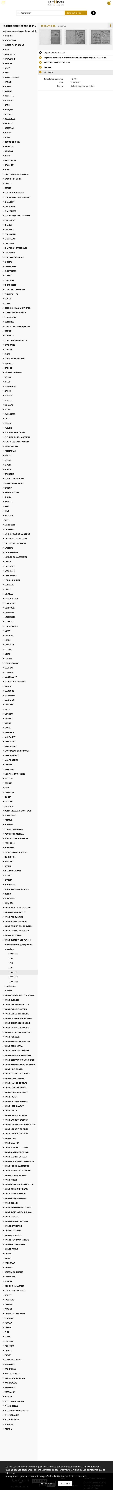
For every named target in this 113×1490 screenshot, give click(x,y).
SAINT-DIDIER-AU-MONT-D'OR (18, 1018)
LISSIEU (8, 649)
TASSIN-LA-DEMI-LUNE (15, 1313)
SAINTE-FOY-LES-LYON (15, 1244)
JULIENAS (9, 515)
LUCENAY (9, 672)
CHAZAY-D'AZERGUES (14, 257)
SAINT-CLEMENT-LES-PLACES (18, 940)
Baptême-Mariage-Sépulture (19, 944)
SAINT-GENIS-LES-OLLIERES (17, 1050)
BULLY (8, 169)
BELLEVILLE (10, 119)
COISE (7, 303)
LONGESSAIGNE (12, 663)
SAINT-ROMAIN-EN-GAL (15, 1193)
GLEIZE (8, 469)
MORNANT (9, 769)
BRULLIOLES (10, 160)
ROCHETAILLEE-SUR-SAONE (17, 889)
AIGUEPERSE (10, 40)
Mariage (10, 949)
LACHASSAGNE (11, 552)
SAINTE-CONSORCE (13, 1235)
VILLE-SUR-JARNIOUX (14, 1401)
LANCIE (8, 561)
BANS (7, 105)
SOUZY (8, 1295)
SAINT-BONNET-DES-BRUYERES (18, 926)
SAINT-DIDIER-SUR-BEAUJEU (17, 1027)
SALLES (8, 1253)
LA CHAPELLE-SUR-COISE (16, 538)
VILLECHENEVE (11, 1406)
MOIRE (8, 727)
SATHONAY (10, 1263)
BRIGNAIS (9, 146)
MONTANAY (10, 741)
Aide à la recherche (26, 17)
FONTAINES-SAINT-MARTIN (17, 441)
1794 (11, 958)
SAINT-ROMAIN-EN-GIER (16, 1198)
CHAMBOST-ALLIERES (14, 192)
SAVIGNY (9, 1267)
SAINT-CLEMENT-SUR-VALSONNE (19, 995)
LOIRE (7, 654)
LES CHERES (10, 603)
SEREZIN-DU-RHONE (14, 1272)
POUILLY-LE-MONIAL (14, 834)
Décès (9, 990)
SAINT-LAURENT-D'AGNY (16, 1115)
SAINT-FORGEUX (12, 1037)
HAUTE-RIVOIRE (12, 492)
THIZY (7, 1336)
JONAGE (8, 501)
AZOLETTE (9, 96)
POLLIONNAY (11, 815)
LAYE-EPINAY (11, 575)
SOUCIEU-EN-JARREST (14, 1286)
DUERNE (8, 395)
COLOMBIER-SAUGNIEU (15, 312)
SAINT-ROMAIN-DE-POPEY (16, 1189)
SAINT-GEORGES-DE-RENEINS (18, 1055)
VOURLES (9, 1424)
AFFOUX (8, 36)
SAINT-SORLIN (11, 1203)
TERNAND (9, 1318)
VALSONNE (10, 1364)
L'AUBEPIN (9, 529)
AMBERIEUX (10, 54)
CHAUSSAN (10, 252)
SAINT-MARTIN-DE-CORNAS (17, 1152)
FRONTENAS (10, 451)
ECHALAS (9, 405)
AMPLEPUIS (10, 59)
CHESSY (8, 275)
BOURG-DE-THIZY (12, 142)
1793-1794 (13, 954)
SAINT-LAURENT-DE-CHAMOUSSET (20, 1124)
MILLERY (8, 718)
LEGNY (8, 589)
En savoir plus (47, 1483)
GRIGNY (8, 488)
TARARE (8, 1309)
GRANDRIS (9, 474)
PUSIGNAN (9, 847)
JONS (7, 506)
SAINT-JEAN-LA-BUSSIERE (16, 1092)
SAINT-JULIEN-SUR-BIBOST (17, 1101)
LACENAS (9, 548)
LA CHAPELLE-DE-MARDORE (17, 534)
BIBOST (8, 132)
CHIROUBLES (10, 285)
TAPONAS (9, 1304)
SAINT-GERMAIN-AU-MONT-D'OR (19, 1060)
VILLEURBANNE (12, 1415)
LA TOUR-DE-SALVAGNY (15, 543)
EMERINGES (10, 414)
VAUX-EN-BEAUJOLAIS (15, 1378)
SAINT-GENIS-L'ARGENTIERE (17, 1041)
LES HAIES (9, 612)
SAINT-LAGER (11, 1110)
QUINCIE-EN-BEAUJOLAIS (16, 852)
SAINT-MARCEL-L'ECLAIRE (16, 1147)
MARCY (8, 686)
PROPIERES (10, 843)
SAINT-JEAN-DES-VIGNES (16, 1087)
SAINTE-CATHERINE (13, 1226)
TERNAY (8, 1323)
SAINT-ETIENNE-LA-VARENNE (18, 1032)
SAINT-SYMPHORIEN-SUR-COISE (19, 1212)
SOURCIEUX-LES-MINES (15, 1290)
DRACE (8, 391)
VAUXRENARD (11, 1383)
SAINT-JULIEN (11, 1097)
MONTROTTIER (11, 760)
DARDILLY (9, 363)
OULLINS (9, 801)
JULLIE (8, 520)
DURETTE (9, 400)
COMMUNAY (10, 317)
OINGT (8, 787)
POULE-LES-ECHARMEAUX (16, 838)
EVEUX (8, 418)
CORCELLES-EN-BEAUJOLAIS (17, 326)
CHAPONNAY (11, 206)
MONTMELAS (10, 746)
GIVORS (8, 465)
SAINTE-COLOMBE (13, 1230)
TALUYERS (9, 1299)
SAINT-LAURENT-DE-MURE (16, 1129)
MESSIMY (9, 704)
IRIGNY (8, 497)
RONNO (8, 894)
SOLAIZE (8, 1281)
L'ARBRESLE (10, 525)
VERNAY (8, 1396)
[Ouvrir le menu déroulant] (3, 3)
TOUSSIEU (9, 1346)
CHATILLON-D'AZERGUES (16, 248)
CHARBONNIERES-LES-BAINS (17, 215)
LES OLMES (10, 621)
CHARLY (8, 225)
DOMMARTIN (10, 386)
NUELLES (9, 778)
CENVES (8, 183)
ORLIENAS (9, 792)
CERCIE (8, 188)
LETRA (7, 631)
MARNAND (9, 700)
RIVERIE (8, 875)
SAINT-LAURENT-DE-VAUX (16, 1133)
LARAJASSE (10, 571)
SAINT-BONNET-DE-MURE (16, 921)
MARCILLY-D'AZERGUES (15, 681)
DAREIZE (8, 368)
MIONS (8, 723)
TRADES (8, 1350)
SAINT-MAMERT (12, 1143)
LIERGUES (9, 635)
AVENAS (8, 91)
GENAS (8, 455)
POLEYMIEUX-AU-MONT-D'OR (18, 811)
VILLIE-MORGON (12, 1419)
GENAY (8, 460)
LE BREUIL (9, 584)
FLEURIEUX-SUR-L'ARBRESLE (17, 437)
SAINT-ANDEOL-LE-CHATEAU (18, 907)
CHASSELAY (10, 239)
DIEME (7, 382)
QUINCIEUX (10, 857)
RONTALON (10, 898)
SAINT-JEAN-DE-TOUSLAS (16, 1083)
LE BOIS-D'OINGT (12, 580)
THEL (7, 1332)
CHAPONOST (10, 211)
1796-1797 (13, 972)
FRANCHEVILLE (11, 446)
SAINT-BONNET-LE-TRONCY (17, 930)
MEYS (7, 709)
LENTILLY (9, 594)
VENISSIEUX (10, 1387)
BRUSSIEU (9, 165)
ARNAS (8, 82)
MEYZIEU (9, 714)
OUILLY (8, 797)
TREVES (8, 1355)
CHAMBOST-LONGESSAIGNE (17, 197)
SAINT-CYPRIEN (12, 1000)
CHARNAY (9, 229)
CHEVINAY (9, 280)
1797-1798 (13, 977)
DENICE (8, 377)
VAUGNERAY (10, 1369)
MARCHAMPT (11, 677)
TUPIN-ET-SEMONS (13, 1359)
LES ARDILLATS (11, 598)
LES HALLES (10, 617)
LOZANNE (9, 668)
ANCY (7, 68)
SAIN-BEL (9, 903)
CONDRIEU (9, 322)
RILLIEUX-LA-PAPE (13, 870)
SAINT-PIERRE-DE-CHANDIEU (18, 1170)
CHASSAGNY (10, 234)
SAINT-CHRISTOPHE (13, 935)
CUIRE (7, 354)
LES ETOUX (9, 608)
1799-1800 (13, 981)
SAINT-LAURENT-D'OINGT (16, 1120)
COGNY (8, 298)
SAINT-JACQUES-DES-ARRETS (17, 1073)
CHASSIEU (9, 243)
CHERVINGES (10, 271)
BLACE (7, 137)
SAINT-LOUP (10, 1138)
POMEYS (8, 820)
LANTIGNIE (10, 566)
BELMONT (9, 123)
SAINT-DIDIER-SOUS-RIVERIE (17, 1023)
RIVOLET (8, 880)
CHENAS (8, 262)
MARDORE (9, 691)
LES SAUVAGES (11, 626)
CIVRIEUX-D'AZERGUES (15, 289)
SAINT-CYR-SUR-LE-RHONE (17, 1013)
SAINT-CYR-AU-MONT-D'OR (17, 1004)
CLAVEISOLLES (11, 294)
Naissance (11, 986)
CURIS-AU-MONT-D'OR (15, 358)
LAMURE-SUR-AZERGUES (16, 557)
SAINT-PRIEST (11, 1180)
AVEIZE (8, 86)
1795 (11, 963)
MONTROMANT (11, 755)
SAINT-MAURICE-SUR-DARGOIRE (19, 1161)
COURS (8, 331)
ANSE (7, 72)
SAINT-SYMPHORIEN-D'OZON (18, 1207)
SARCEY (8, 1258)
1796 (11, 967)
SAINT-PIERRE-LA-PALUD (16, 1175)
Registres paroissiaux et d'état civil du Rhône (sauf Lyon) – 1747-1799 (29, 31)
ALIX (7, 49)
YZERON (8, 1429)
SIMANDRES (10, 1276)
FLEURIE (8, 428)
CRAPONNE (10, 345)
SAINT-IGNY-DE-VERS (14, 1069)
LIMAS (7, 640)
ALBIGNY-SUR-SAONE (14, 45)
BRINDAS (9, 151)
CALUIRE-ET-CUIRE (13, 179)
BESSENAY (9, 128)
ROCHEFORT (10, 884)
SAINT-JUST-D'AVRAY (14, 1106)
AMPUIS (8, 63)
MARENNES (10, 695)
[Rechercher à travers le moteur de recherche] (42, 12)
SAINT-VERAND (11, 1216)
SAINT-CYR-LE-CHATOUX (16, 1009)
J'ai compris (65, 1483)
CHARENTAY (10, 220)
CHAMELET (9, 202)
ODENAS (8, 783)
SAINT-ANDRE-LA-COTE (15, 912)
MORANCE (9, 764)
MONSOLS (9, 732)
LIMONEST (9, 644)
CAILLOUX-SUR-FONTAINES (17, 174)
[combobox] (76, 13)
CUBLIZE (8, 349)
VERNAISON (10, 1392)
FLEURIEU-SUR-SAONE (15, 432)
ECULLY (8, 409)
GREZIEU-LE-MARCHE (14, 483)
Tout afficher (48, 26)
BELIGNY (8, 114)
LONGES (8, 658)
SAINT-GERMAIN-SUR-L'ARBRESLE (20, 1064)
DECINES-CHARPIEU (13, 372)
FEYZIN (8, 423)
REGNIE (8, 866)
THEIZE (8, 1327)
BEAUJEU (9, 109)
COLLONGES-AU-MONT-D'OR (17, 308)
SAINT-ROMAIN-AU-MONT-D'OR (19, 1184)
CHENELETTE (10, 266)
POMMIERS (10, 824)
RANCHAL (9, 861)
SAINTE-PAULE (11, 1249)
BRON (7, 155)
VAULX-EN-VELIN (12, 1373)
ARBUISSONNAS (12, 77)
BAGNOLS (9, 100)
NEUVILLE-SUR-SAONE (15, 774)
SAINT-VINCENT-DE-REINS (16, 1221)
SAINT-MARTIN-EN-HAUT (16, 1156)
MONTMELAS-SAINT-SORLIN (17, 751)
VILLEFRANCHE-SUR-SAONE (17, 1410)
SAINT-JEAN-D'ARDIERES (16, 1078)
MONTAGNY (10, 737)
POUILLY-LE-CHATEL (14, 829)
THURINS (9, 1341)
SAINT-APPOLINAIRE (14, 917)
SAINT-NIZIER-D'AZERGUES (17, 1166)
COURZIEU (9, 335)
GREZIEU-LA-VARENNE (15, 478)
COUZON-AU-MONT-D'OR (16, 340)
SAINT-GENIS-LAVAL (14, 1046)
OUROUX (9, 806)
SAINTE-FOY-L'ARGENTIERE (17, 1240)
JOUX (7, 511)
